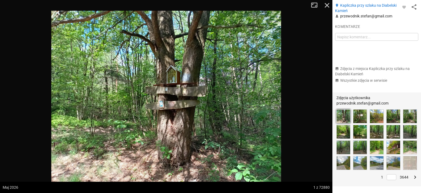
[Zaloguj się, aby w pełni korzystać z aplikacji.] (404, 7)
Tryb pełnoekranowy (316, 5)
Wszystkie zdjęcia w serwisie (361, 80)
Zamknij (327, 5)
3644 (404, 177)
